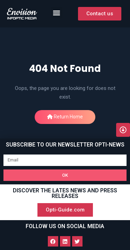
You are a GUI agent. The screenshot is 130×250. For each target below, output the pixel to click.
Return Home (65, 116)
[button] (56, 12)
